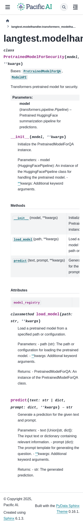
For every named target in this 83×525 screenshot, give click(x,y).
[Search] (64, 7)
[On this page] (75, 7)
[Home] (7, 20)
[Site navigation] (8, 7)
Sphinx (9, 518)
